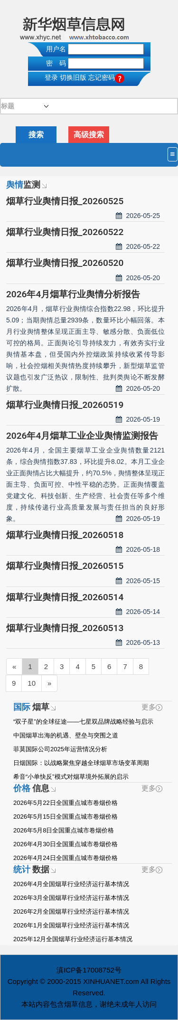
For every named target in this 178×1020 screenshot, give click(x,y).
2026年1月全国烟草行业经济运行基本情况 (71, 925)
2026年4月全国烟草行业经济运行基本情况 (71, 884)
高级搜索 (89, 135)
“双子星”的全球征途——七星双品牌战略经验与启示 (83, 721)
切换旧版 (73, 77)
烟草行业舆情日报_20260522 (64, 232)
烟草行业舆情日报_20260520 (64, 262)
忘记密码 (106, 77)
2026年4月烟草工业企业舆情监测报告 (82, 435)
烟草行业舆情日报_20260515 (64, 565)
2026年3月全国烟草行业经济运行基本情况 (71, 897)
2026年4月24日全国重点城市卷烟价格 (65, 857)
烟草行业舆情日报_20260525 (64, 201)
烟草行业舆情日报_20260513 (64, 628)
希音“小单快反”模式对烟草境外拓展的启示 (71, 776)
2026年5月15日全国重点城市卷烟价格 (65, 816)
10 (32, 683)
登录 (51, 77)
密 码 (56, 63)
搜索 (36, 135)
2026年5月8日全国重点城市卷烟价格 (63, 830)
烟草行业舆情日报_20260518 (64, 534)
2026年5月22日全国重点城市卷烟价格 (65, 802)
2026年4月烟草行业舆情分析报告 (73, 294)
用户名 (56, 49)
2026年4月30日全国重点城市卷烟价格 (65, 844)
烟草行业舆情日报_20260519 (64, 404)
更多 (151, 707)
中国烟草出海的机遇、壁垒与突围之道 (65, 735)
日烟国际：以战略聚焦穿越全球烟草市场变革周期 (81, 762)
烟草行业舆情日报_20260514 (64, 597)
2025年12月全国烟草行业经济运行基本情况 (72, 939)
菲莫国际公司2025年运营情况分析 (60, 749)
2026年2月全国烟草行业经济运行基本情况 (71, 911)
